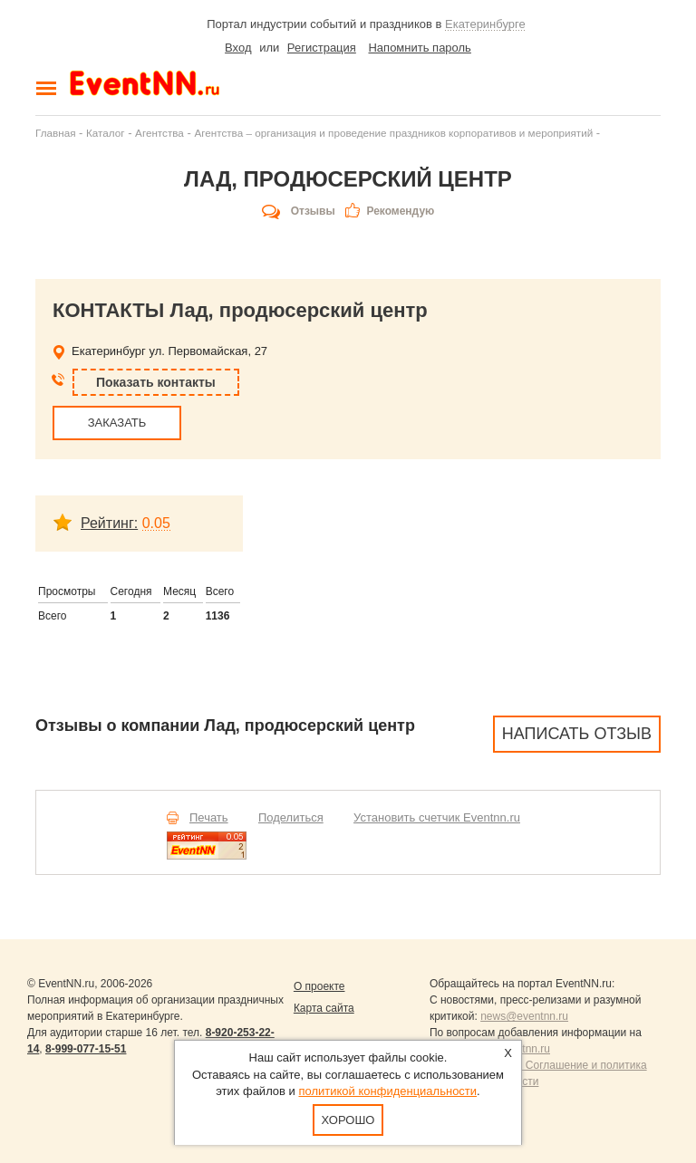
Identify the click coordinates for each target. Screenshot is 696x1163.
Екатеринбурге (485, 24)
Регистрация (321, 47)
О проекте (319, 986)
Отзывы (313, 211)
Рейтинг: (109, 523)
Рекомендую (400, 211)
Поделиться (291, 817)
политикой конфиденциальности (387, 1091)
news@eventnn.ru (524, 1016)
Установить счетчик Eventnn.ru (436, 817)
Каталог (105, 133)
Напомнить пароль (419, 47)
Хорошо (348, 1120)
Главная (55, 133)
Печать (208, 817)
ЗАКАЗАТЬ (117, 422)
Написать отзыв (577, 734)
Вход (238, 47)
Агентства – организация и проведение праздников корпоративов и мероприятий (393, 133)
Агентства (159, 133)
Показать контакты (156, 382)
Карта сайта (324, 1008)
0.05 (156, 523)
